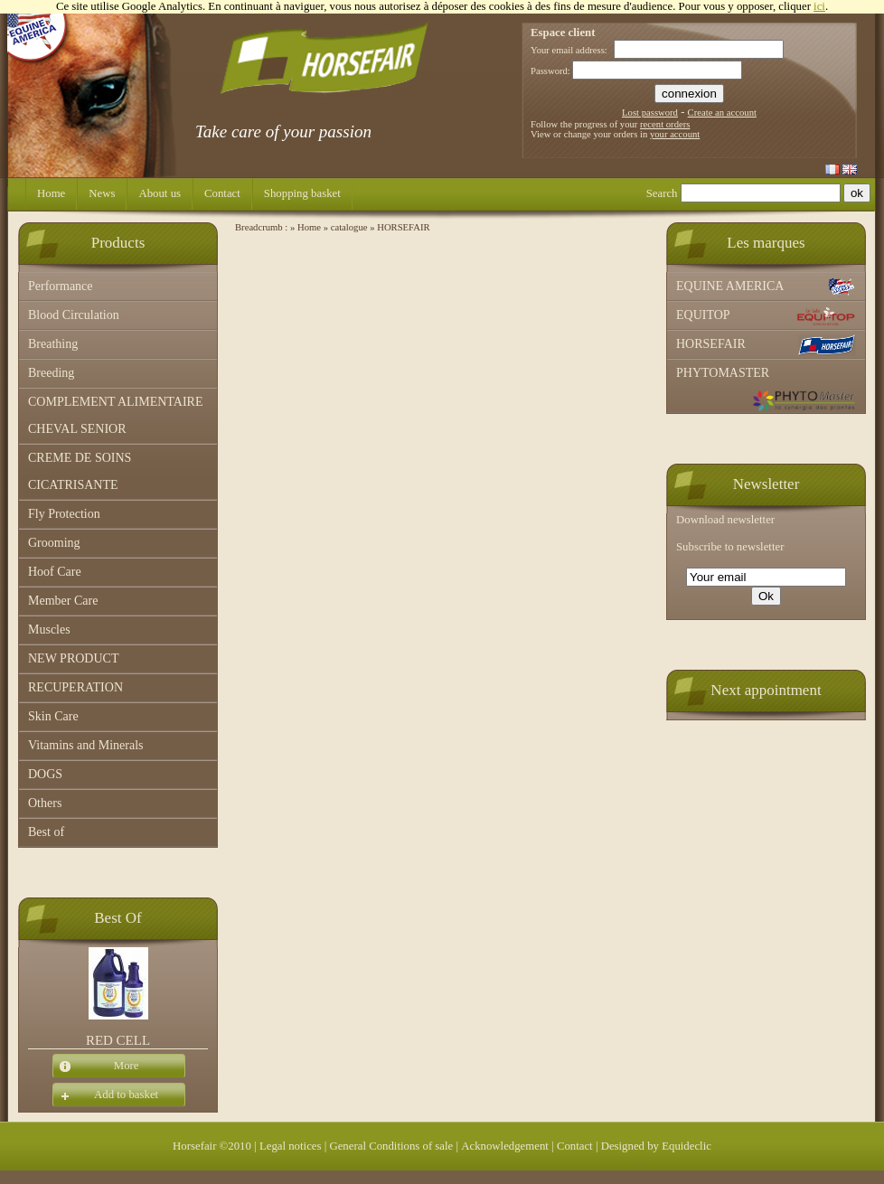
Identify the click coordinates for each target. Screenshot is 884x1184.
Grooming (54, 543)
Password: (550, 71)
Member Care (63, 600)
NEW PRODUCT (73, 658)
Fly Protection (64, 514)
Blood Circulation (73, 315)
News (102, 193)
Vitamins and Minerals (85, 745)
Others (44, 803)
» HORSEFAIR (399, 227)
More (95, 1066)
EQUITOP (766, 316)
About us (159, 193)
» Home (305, 227)
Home (51, 193)
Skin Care (53, 716)
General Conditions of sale (391, 1146)
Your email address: (569, 50)
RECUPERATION (75, 687)
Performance (60, 286)
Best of (46, 832)
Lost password (650, 112)
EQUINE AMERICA (766, 287)
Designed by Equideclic (656, 1146)
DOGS (45, 774)
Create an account (722, 112)
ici (819, 6)
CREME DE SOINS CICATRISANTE (79, 471)
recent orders (665, 124)
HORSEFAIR (766, 345)
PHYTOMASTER (766, 389)
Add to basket (105, 1095)
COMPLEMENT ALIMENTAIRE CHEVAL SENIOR (115, 415)
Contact (222, 193)
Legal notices (290, 1146)
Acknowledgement (505, 1146)
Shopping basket (302, 193)
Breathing (53, 344)
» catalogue (346, 227)
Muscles (49, 629)
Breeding (51, 373)
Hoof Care (54, 571)
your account (675, 134)
